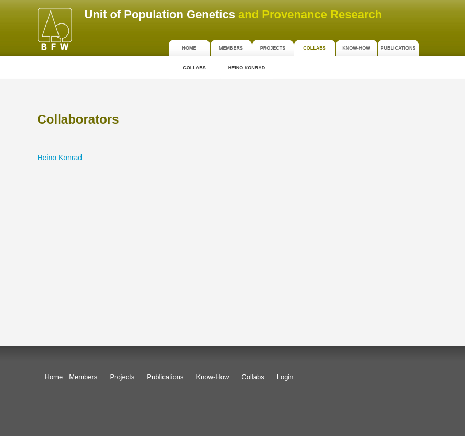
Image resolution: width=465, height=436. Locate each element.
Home (189, 48)
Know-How (356, 48)
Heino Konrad (246, 67)
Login (285, 377)
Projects (273, 48)
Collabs (314, 48)
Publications (398, 48)
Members (231, 48)
